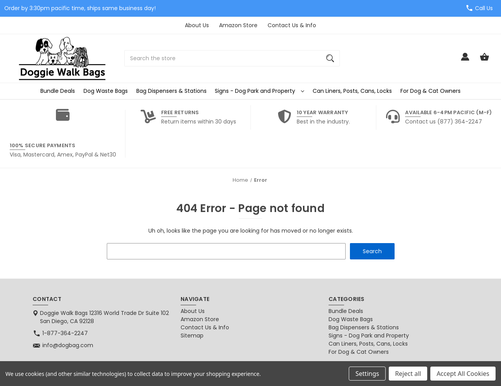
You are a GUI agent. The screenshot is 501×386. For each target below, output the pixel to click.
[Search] (330, 58)
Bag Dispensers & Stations (171, 91)
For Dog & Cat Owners (430, 91)
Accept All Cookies (463, 373)
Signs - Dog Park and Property (259, 91)
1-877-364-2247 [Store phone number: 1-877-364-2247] (65, 333)
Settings (367, 373)
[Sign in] (465, 60)
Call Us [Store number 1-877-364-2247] (484, 8)
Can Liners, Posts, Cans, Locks (352, 91)
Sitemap (192, 335)
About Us (197, 25)
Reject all (408, 373)
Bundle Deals (57, 91)
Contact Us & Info (292, 25)
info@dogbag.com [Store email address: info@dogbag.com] (67, 345)
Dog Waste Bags (106, 91)
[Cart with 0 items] (484, 60)
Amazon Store (238, 25)
